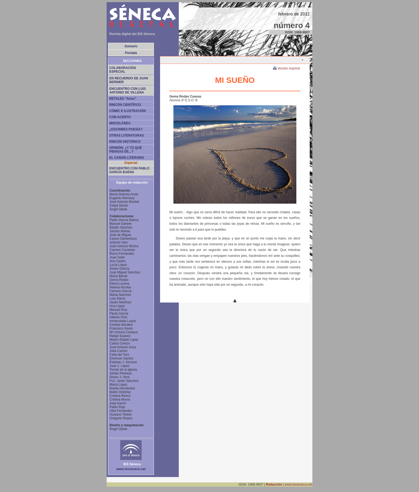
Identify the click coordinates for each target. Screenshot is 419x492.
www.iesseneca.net (298, 484)
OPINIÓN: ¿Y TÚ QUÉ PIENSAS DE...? (125, 149)
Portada (131, 53)
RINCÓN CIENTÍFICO (125, 105)
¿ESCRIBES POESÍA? (126, 129)
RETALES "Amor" (122, 98)
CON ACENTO (120, 117)
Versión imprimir (286, 68)
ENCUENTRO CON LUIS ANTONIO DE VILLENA (127, 90)
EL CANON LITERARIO (126, 158)
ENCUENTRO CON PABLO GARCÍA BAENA (129, 170)
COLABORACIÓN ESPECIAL (122, 69)
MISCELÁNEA (119, 123)
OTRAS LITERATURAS (126, 135)
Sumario (131, 46)
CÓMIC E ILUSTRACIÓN (127, 111)
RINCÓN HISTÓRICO (125, 142)
